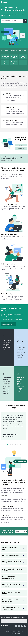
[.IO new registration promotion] (23, 57)
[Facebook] (16, 626)
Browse (5, 68)
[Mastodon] (25, 626)
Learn (22, 158)
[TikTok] (22, 626)
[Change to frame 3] (12, 444)
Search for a (8, 324)
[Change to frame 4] (15, 444)
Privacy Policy (19, 631)
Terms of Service (10, 631)
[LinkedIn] (19, 626)
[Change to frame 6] (20, 444)
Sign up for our (14, 621)
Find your (21, 531)
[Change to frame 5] (17, 444)
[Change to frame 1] (7, 444)
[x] (5, 57)
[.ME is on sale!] (5, 62)
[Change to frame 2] (10, 444)
